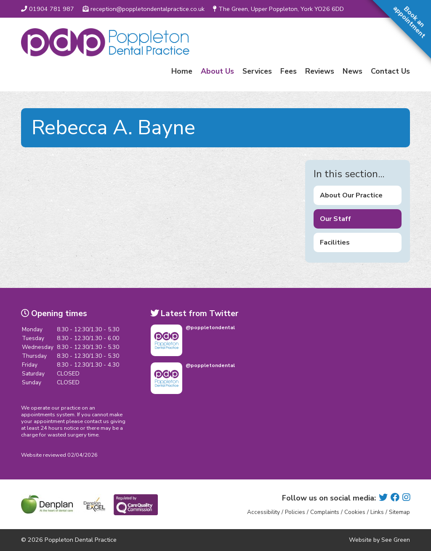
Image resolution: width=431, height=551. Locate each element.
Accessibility (263, 512)
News (352, 71)
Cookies (354, 512)
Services (257, 71)
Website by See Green (379, 539)
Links (377, 512)
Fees (288, 71)
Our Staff (335, 219)
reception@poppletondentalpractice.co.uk (143, 9)
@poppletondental (210, 327)
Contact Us (390, 71)
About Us (217, 71)
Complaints (324, 512)
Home (181, 71)
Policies (295, 512)
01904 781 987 (47, 9)
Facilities (335, 242)
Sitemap (399, 512)
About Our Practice (351, 195)
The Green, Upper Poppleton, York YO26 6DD (278, 9)
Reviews (319, 71)
